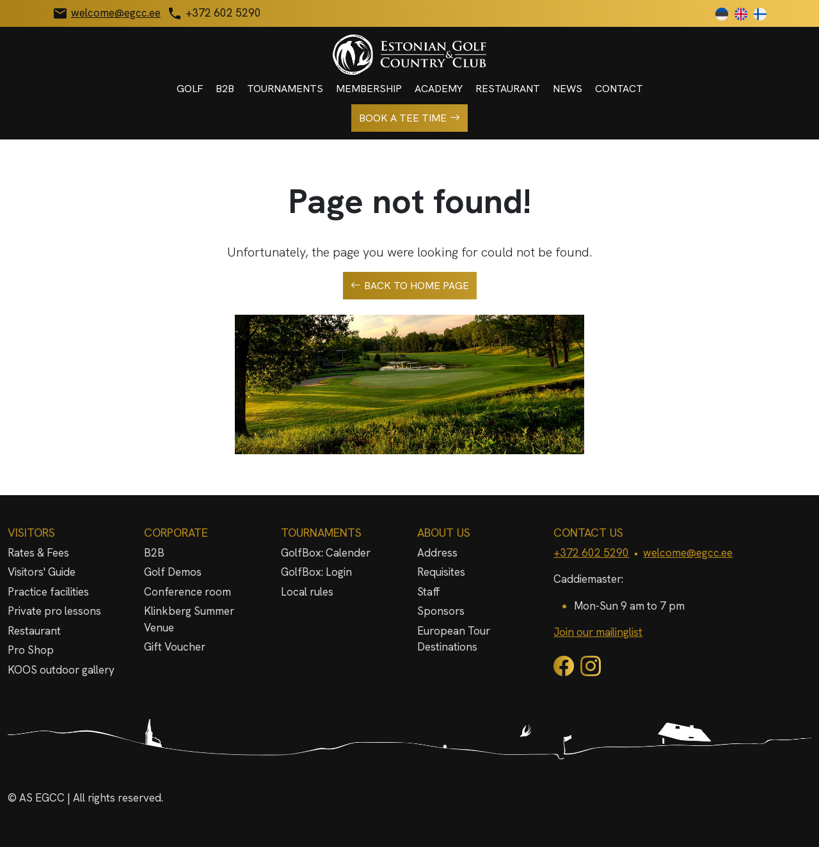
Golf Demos (173, 572)
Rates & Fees (38, 553)
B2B (225, 88)
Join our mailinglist (597, 632)
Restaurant (507, 88)
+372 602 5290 (591, 553)
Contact (619, 88)
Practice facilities (48, 592)
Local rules (307, 592)
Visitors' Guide (42, 572)
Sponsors (441, 611)
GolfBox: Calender (325, 553)
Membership (369, 88)
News (567, 88)
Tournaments (285, 88)
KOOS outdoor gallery (61, 670)
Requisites (441, 572)
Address (437, 553)
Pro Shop (31, 650)
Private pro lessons (54, 611)
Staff (428, 592)
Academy (439, 88)
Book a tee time (409, 118)
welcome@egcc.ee (688, 553)
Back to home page (410, 286)
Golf (190, 88)
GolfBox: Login (316, 572)
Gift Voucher (174, 647)
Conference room (187, 592)
